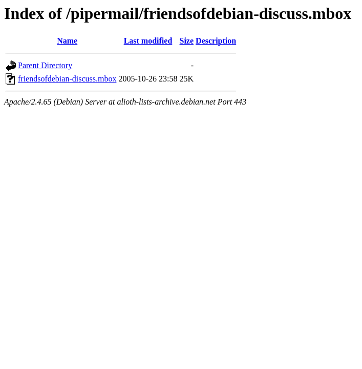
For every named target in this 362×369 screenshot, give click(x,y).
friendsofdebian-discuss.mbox (67, 78)
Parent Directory (45, 65)
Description (216, 40)
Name (67, 40)
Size (187, 40)
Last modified (148, 40)
